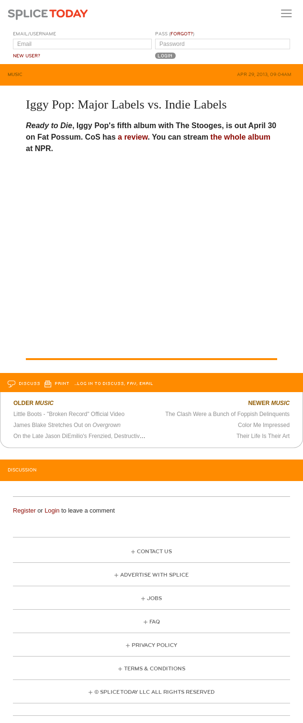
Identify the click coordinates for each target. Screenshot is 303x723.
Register (24, 510)
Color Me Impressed (264, 425)
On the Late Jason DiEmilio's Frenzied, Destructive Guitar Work (94, 436)
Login (52, 510)
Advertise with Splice (154, 575)
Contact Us (154, 551)
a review (133, 137)
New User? (26, 56)
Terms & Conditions (154, 668)
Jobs (154, 598)
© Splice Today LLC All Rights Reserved (154, 692)
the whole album (239, 137)
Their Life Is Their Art (263, 436)
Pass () (174, 34)
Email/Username (34, 34)
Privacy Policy (154, 645)
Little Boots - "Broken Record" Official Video (68, 414)
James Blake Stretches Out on (67, 425)
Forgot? (181, 34)
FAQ (154, 621)
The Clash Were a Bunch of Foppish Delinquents (227, 414)
